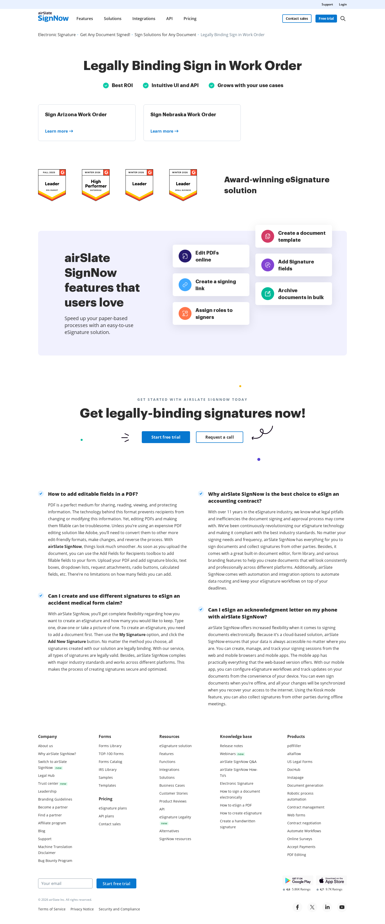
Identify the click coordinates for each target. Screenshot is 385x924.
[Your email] (65, 883)
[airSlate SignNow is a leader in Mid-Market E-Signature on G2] (52, 185)
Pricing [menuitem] (190, 18)
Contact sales (297, 18)
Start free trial (166, 437)
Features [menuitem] (84, 18)
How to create (241, 813)
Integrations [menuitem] (143, 18)
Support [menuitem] (327, 4)
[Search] (343, 19)
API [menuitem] (169, 18)
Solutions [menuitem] (112, 18)
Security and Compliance (119, 909)
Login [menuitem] (343, 4)
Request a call (219, 437)
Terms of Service (52, 909)
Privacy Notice (82, 909)
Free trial (326, 18)
